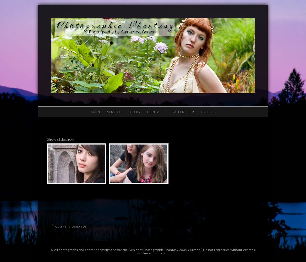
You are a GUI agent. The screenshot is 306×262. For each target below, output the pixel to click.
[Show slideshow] (60, 139)
